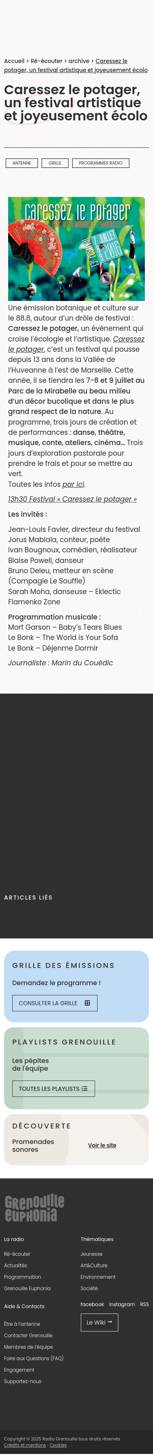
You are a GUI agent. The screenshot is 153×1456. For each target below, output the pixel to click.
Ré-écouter (46, 61)
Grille (55, 163)
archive (79, 61)
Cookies (58, 1445)
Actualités (15, 1265)
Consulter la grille (54, 1003)
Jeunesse (92, 1254)
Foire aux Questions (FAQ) (34, 1358)
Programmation (22, 1277)
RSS (144, 1304)
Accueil (14, 61)
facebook (92, 1304)
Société (89, 1288)
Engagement (19, 1370)
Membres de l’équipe (28, 1347)
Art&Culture (94, 1265)
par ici (73, 484)
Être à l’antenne (22, 1324)
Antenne (22, 163)
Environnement (98, 1277)
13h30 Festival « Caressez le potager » (72, 499)
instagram (122, 1304)
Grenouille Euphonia (27, 1288)
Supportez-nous (22, 1381)
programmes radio (100, 163)
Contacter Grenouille (28, 1335)
